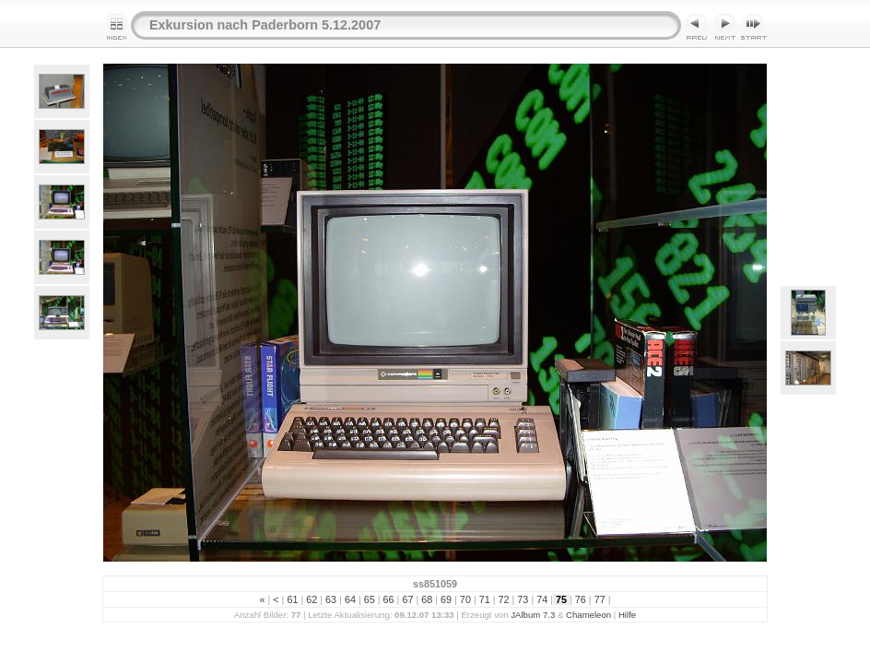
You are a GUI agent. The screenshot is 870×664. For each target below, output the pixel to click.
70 (465, 599)
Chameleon (588, 615)
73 (522, 599)
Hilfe (627, 615)
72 (504, 599)
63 (331, 599)
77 (600, 599)
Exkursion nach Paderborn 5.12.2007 (265, 25)
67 (407, 599)
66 (389, 599)
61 (292, 599)
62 (311, 599)
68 (426, 599)
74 (542, 599)
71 (484, 599)
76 (580, 599)
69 (446, 599)
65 (369, 599)
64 (350, 599)
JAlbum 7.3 (533, 615)
